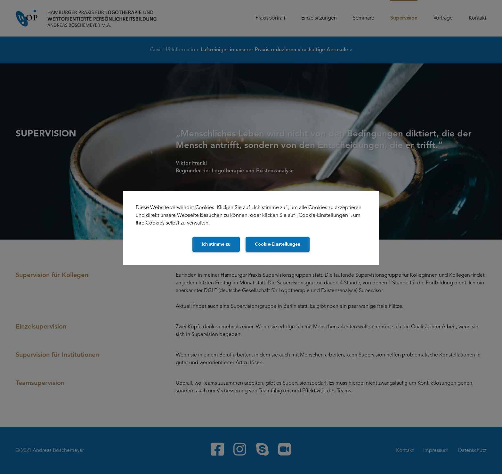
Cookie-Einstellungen (277, 244)
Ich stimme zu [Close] (216, 244)
